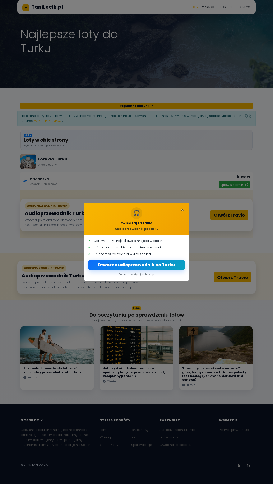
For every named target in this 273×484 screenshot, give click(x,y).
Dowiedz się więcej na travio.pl (136, 274)
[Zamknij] (182, 209)
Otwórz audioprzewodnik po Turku (136, 265)
